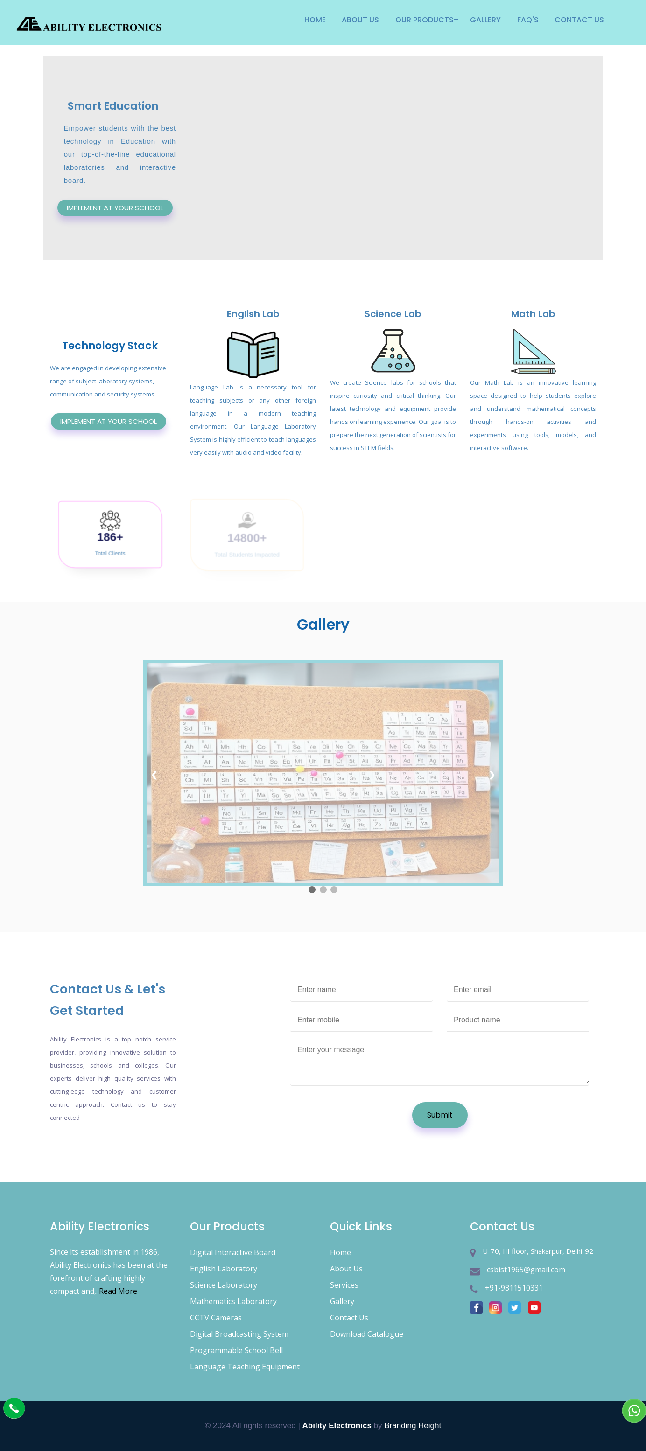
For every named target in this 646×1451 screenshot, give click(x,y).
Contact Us (579, 19)
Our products (424, 19)
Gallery (485, 19)
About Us (360, 19)
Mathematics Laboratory (233, 1301)
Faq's (528, 19)
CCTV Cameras (216, 1317)
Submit (440, 1115)
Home (315, 19)
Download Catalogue (366, 1334)
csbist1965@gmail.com (526, 1269)
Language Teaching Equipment (245, 1366)
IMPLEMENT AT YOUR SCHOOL (115, 208)
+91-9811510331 (514, 1288)
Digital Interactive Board (232, 1252)
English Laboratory (223, 1269)
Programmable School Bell (236, 1350)
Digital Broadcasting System (239, 1334)
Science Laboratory (223, 1285)
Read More (118, 1291)
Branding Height (412, 1425)
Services (344, 1285)
